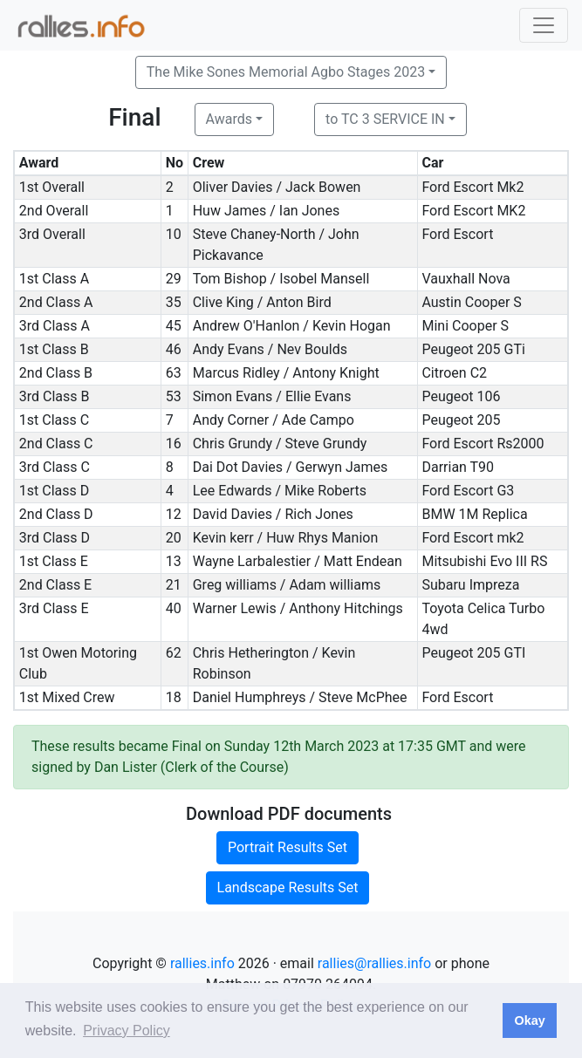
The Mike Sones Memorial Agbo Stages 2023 (286, 72)
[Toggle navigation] (543, 25)
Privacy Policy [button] (126, 1030)
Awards (229, 119)
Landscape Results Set (288, 887)
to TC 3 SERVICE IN (385, 119)
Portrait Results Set (287, 847)
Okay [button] (529, 1020)
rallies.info (202, 963)
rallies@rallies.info (374, 963)
